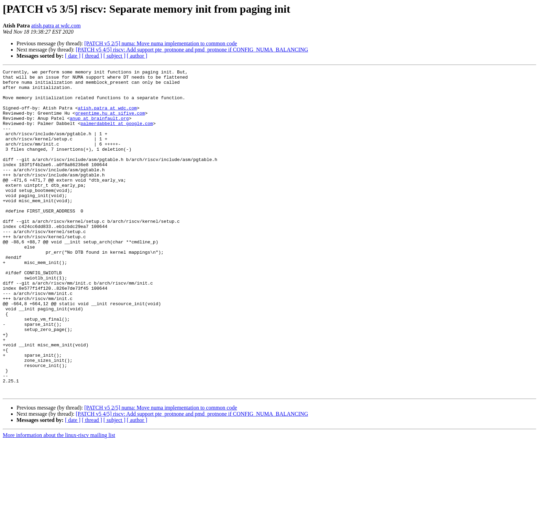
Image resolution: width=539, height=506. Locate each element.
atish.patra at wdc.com (56, 25)
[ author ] (137, 56)
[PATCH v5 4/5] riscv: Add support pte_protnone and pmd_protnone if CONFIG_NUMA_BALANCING (192, 50)
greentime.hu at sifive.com (110, 122)
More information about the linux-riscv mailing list (59, 500)
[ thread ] (92, 56)
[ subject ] (114, 56)
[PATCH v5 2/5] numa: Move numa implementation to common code (160, 43)
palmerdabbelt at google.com (116, 134)
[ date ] (72, 56)
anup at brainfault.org (99, 128)
